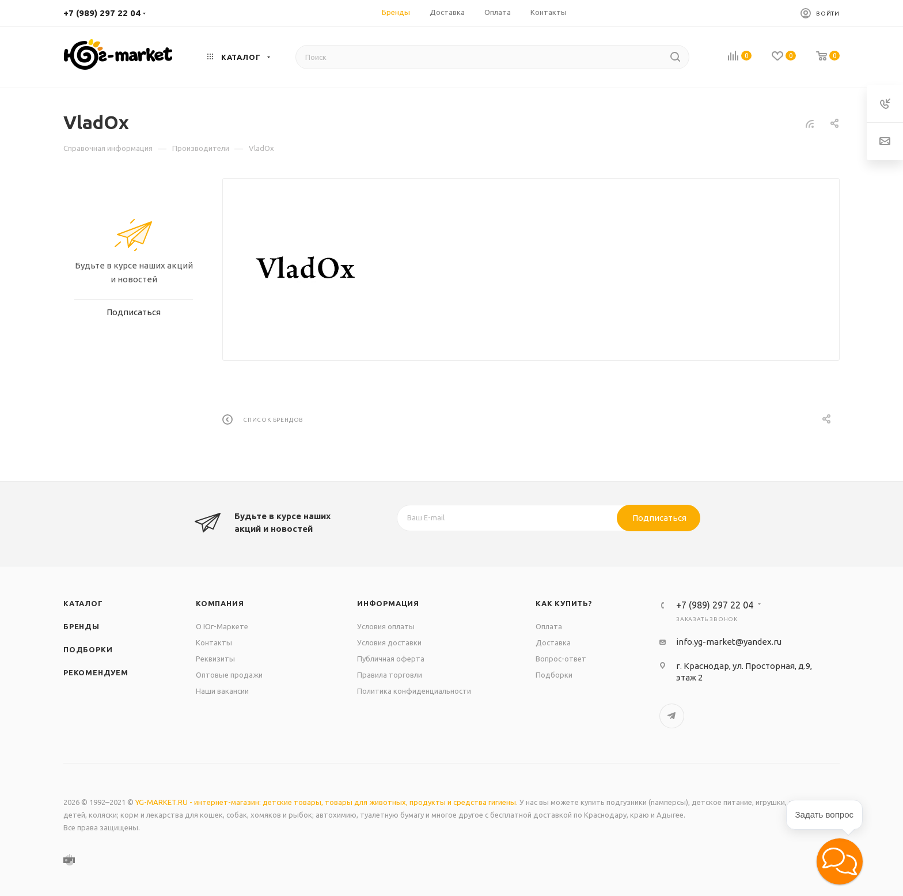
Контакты (214, 642)
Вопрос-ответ (561, 659)
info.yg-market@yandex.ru (728, 642)
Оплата (549, 626)
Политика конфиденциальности (414, 691)
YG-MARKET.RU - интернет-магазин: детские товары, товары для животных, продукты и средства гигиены (325, 802)
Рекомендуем (95, 672)
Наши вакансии (222, 691)
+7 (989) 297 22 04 (102, 13)
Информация (388, 603)
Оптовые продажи (229, 675)
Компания (220, 603)
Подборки (87, 649)
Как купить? (564, 603)
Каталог (83, 603)
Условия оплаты (386, 626)
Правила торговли (389, 675)
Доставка (553, 642)
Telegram (671, 716)
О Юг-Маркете (222, 626)
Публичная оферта (390, 659)
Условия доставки (389, 642)
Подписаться (659, 518)
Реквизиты (215, 659)
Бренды (81, 626)
